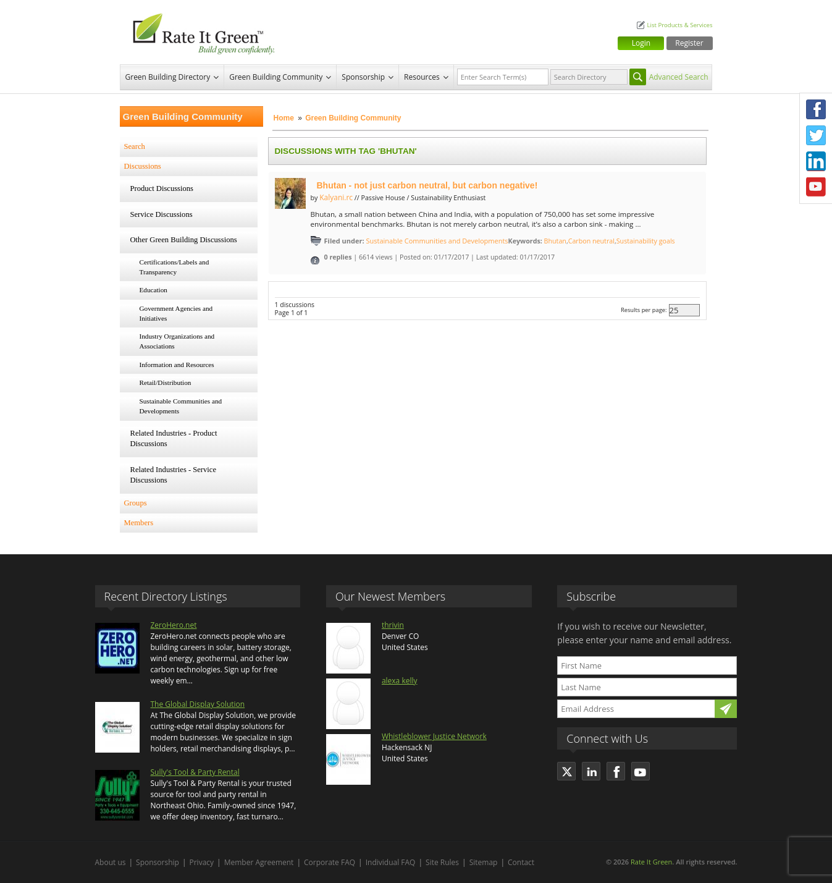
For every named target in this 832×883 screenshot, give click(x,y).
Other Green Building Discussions (183, 239)
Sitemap (483, 862)
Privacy (202, 862)
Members (139, 522)
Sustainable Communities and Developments (181, 406)
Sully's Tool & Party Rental (195, 772)
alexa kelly (400, 680)
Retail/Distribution (165, 382)
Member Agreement (259, 862)
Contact (521, 862)
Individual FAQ (391, 862)
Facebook (816, 109)
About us (110, 862)
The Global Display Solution (198, 704)
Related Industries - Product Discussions (173, 439)
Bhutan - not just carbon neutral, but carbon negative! (427, 185)
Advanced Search (678, 77)
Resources (422, 77)
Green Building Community (275, 77)
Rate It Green (651, 861)
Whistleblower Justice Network (434, 736)
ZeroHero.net (174, 625)
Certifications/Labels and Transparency (174, 267)
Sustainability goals (645, 241)
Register (689, 43)
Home (284, 118)
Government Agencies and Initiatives (176, 313)
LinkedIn (816, 161)
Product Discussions (162, 188)
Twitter (816, 135)
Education (153, 290)
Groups (135, 503)
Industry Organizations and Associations (177, 341)
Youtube (816, 187)
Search (134, 146)
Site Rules (442, 862)
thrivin (393, 625)
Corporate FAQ (329, 862)
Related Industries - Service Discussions (173, 475)
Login (641, 43)
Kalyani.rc (336, 197)
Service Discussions (161, 214)
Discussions (142, 166)
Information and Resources (177, 364)
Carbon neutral (591, 241)
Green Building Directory (168, 77)
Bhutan (555, 241)
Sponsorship (363, 77)
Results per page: (644, 310)
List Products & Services (679, 25)
